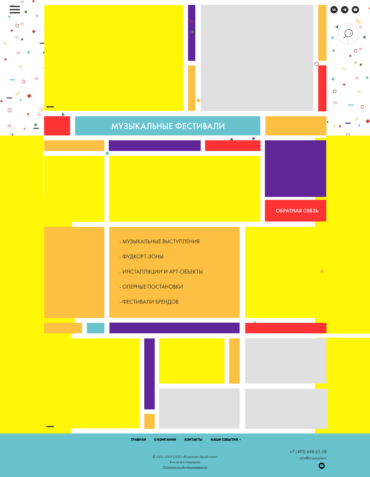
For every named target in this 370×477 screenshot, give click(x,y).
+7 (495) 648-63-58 (308, 451)
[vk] (334, 12)
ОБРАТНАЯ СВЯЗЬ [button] (297, 210)
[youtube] (355, 12)
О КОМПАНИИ (165, 440)
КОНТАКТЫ (193, 440)
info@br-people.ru (313, 458)
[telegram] (344, 12)
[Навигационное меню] (15, 10)
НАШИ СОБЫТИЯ (224, 440)
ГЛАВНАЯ (138, 440)
